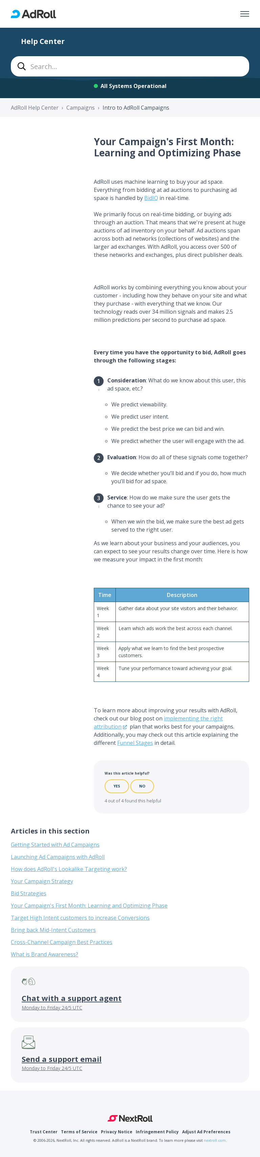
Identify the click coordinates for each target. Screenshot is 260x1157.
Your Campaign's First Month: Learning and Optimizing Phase (89, 905)
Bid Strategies (28, 893)
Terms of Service (79, 1132)
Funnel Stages (135, 743)
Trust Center (44, 1132)
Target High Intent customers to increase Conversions (80, 917)
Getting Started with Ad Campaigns (55, 844)
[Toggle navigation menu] (245, 14)
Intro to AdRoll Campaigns (136, 107)
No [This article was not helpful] (142, 785)
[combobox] (130, 66)
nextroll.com (215, 1140)
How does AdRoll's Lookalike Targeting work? (69, 869)
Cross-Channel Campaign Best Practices (61, 942)
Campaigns (80, 107)
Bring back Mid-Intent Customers (53, 930)
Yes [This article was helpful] (116, 785)
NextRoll (130, 1118)
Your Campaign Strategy (42, 881)
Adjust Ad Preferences (206, 1132)
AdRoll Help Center (35, 107)
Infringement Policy (157, 1132)
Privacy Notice (116, 1132)
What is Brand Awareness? (44, 954)
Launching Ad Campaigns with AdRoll (58, 857)
